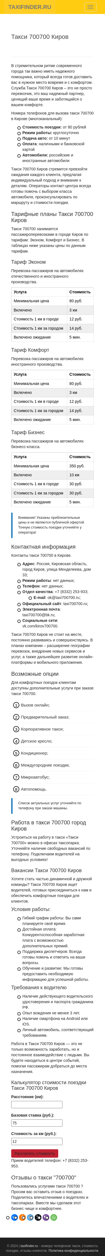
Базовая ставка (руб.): (32, 1115)
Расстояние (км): (27, 1097)
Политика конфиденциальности (73, 1251)
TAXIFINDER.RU (29, 7)
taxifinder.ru (29, 1246)
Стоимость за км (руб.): (34, 1133)
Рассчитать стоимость (35, 1153)
